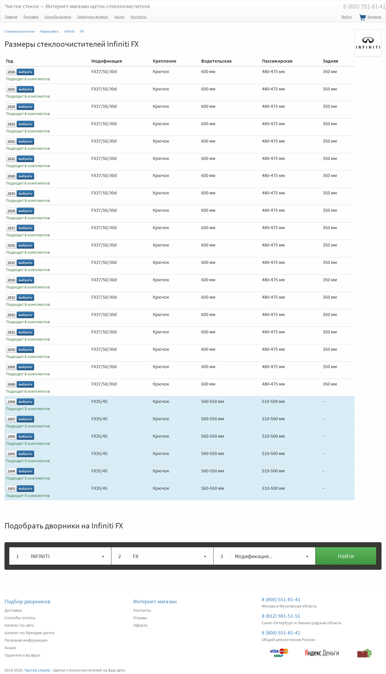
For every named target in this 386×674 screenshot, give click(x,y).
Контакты (138, 16)
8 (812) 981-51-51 (281, 615)
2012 (11, 314)
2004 (11, 471)
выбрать (25, 71)
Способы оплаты (57, 16)
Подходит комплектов (28, 78)
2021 (11, 158)
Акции (119, 16)
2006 (11, 436)
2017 (11, 228)
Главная (11, 16)
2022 (11, 141)
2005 (11, 453)
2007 (11, 419)
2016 (11, 245)
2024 (11, 106)
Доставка (30, 16)
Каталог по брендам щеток (29, 632)
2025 (11, 89)
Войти (347, 16)
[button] (60, 556)
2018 (11, 210)
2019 (11, 193)
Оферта (140, 625)
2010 (11, 349)
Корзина (369, 17)
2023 (11, 124)
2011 (11, 332)
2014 (11, 280)
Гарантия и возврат (92, 16)
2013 (11, 297)
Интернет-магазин (155, 601)
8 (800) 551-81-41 (281, 599)
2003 (11, 488)
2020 (11, 176)
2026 (11, 71)
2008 (11, 384)
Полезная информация (25, 640)
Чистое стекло (77, 6)
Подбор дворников (27, 601)
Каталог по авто (19, 625)
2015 (11, 262)
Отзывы (140, 617)
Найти (346, 556)
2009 (11, 367)
